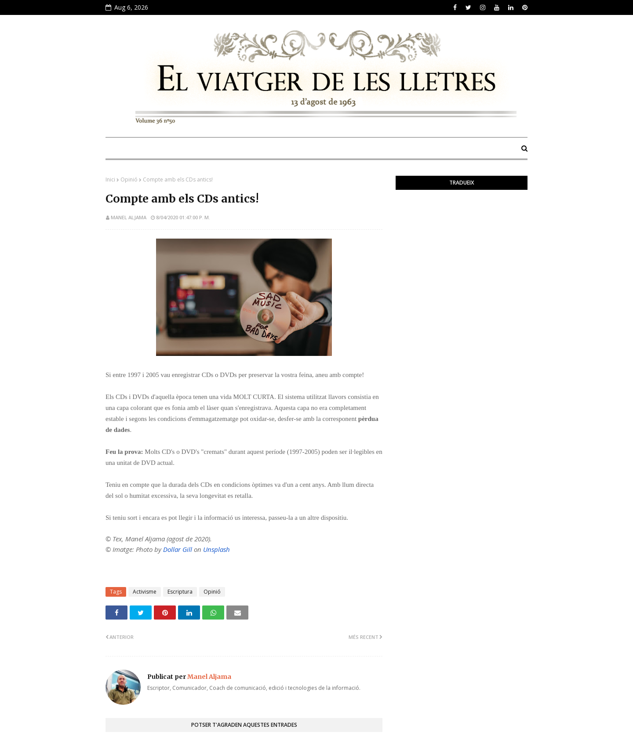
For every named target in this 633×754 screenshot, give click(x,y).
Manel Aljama (128, 217)
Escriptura (180, 591)
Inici (110, 179)
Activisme (144, 591)
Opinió (129, 179)
